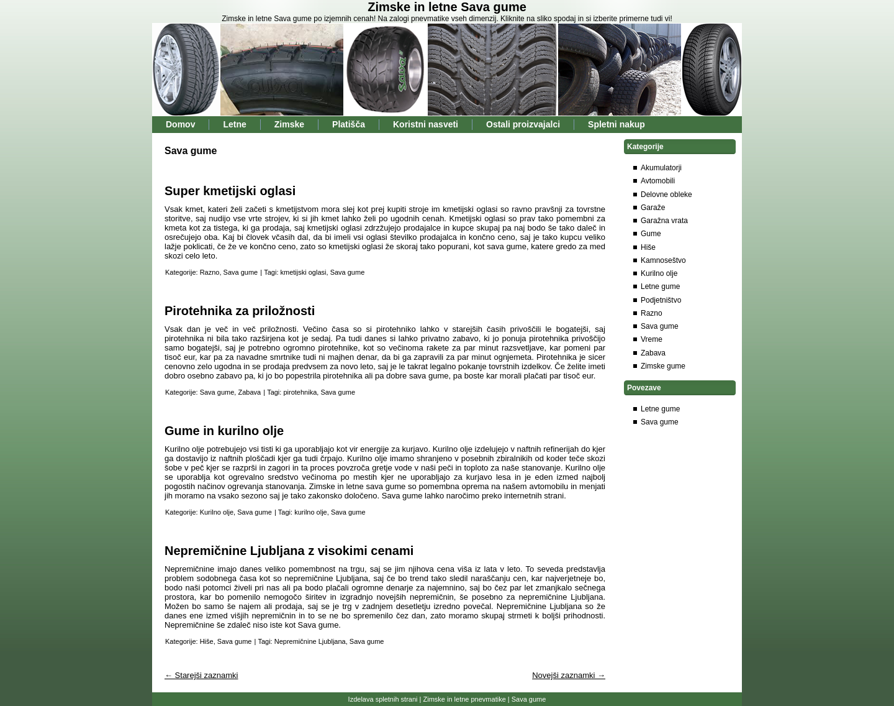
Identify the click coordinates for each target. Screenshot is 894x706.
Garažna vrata (664, 220)
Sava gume (241, 272)
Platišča (348, 124)
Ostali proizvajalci (523, 124)
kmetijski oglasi (304, 272)
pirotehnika (300, 392)
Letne (234, 124)
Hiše (207, 641)
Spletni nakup (616, 124)
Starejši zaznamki (201, 675)
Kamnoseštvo (663, 260)
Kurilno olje (216, 512)
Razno (210, 272)
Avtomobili (658, 180)
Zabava (249, 392)
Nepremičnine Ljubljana (310, 641)
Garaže (653, 207)
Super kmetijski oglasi (230, 191)
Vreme (651, 339)
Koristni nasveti (425, 124)
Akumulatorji (661, 167)
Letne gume (660, 286)
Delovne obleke (666, 194)
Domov (180, 124)
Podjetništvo (661, 300)
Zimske (289, 124)
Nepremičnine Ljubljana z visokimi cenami (289, 550)
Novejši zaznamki (568, 675)
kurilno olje (310, 512)
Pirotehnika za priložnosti (240, 311)
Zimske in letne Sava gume (447, 7)
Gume (651, 233)
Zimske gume (663, 366)
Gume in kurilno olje (224, 431)
